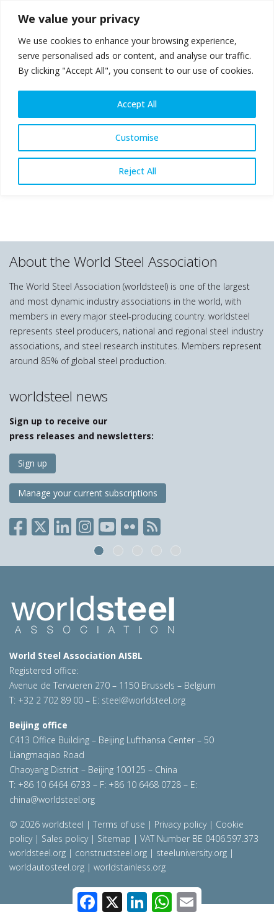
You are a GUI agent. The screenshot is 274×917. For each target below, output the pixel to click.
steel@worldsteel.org (143, 700)
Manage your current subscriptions (87, 493)
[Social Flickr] (129, 524)
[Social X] (40, 524)
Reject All (137, 171)
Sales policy (65, 838)
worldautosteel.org (48, 867)
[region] (137, 97)
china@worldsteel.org (52, 799)
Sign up (32, 463)
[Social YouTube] (107, 524)
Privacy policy (180, 824)
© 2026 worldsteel (47, 824)
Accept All (137, 104)
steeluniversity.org (191, 853)
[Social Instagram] (85, 524)
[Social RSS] (152, 524)
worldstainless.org (130, 867)
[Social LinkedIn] (62, 524)
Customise (137, 137)
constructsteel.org (111, 853)
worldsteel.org (37, 853)
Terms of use (119, 824)
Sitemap (114, 838)
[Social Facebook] (20, 524)
